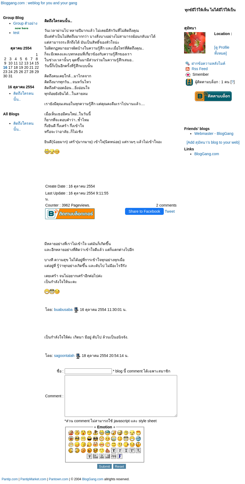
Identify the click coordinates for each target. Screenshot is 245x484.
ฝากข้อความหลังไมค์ (207, 63)
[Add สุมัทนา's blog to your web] (214, 142)
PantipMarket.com (33, 481)
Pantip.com (10, 481)
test (15, 37)
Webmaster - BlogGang (215, 133)
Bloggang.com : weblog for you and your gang (39, 3)
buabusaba (57, 304)
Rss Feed (198, 69)
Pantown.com (58, 481)
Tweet (171, 205)
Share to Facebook (145, 205)
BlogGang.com (208, 154)
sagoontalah (58, 350)
